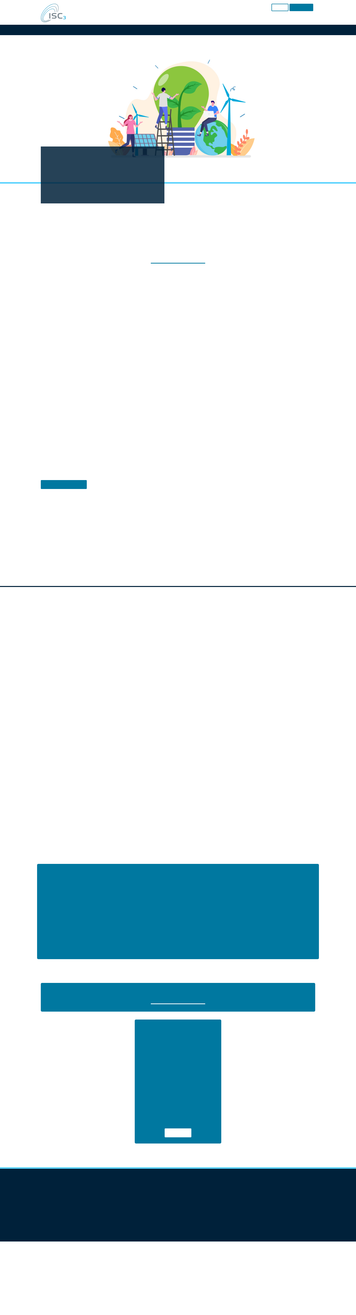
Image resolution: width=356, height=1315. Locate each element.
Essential (124, 649)
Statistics (171, 649)
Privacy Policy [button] (183, 721)
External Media (224, 649)
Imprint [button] (198, 721)
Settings (163, 637)
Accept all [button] (178, 666)
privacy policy (175, 633)
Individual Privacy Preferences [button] (178, 710)
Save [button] (178, 680)
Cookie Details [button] (162, 721)
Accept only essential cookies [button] (178, 695)
